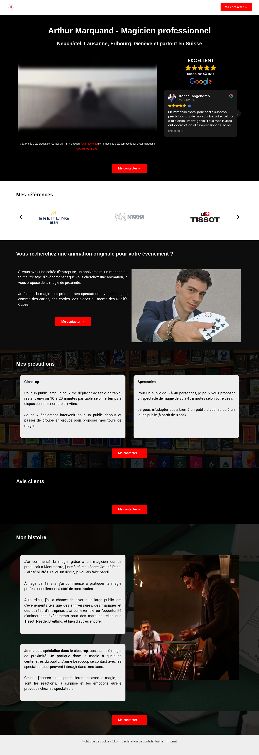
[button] (236, 7)
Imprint (171, 741)
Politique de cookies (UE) (100, 741)
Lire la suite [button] (176, 131)
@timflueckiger (90, 143)
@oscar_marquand (87, 149)
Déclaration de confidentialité (142, 741)
